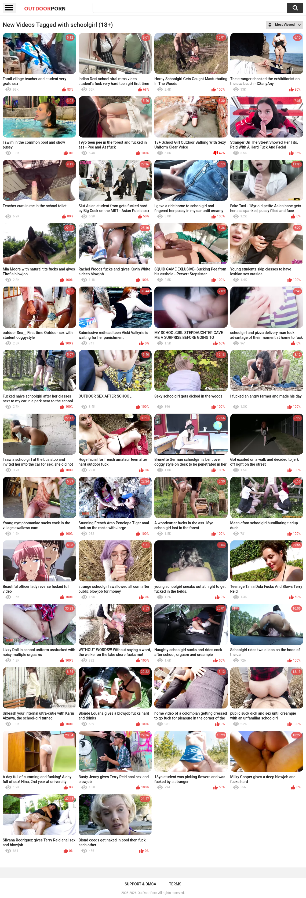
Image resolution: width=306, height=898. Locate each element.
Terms (175, 884)
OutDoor (45, 8)
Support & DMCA (140, 884)
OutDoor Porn (147, 893)
